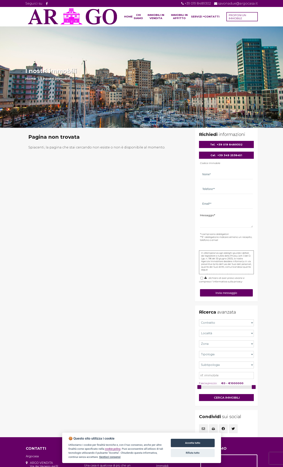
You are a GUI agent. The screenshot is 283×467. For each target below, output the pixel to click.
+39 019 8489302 (229, 144)
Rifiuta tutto (192, 452)
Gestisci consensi (109, 456)
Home (30, 79)
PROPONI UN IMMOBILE (237, 17)
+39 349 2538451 (229, 155)
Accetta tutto (192, 442)
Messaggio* (207, 215)
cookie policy (112, 448)
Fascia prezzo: (208, 383)
